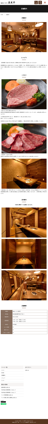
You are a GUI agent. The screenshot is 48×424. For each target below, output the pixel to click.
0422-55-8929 (15, 316)
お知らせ (27, 370)
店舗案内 (3, 375)
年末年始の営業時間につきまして (8, 389)
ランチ (2, 380)
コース (2, 370)
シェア (2, 400)
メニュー (3, 377)
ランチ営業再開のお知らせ (7, 395)
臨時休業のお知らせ (5, 387)
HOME (2, 14)
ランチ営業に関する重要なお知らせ (9, 397)
